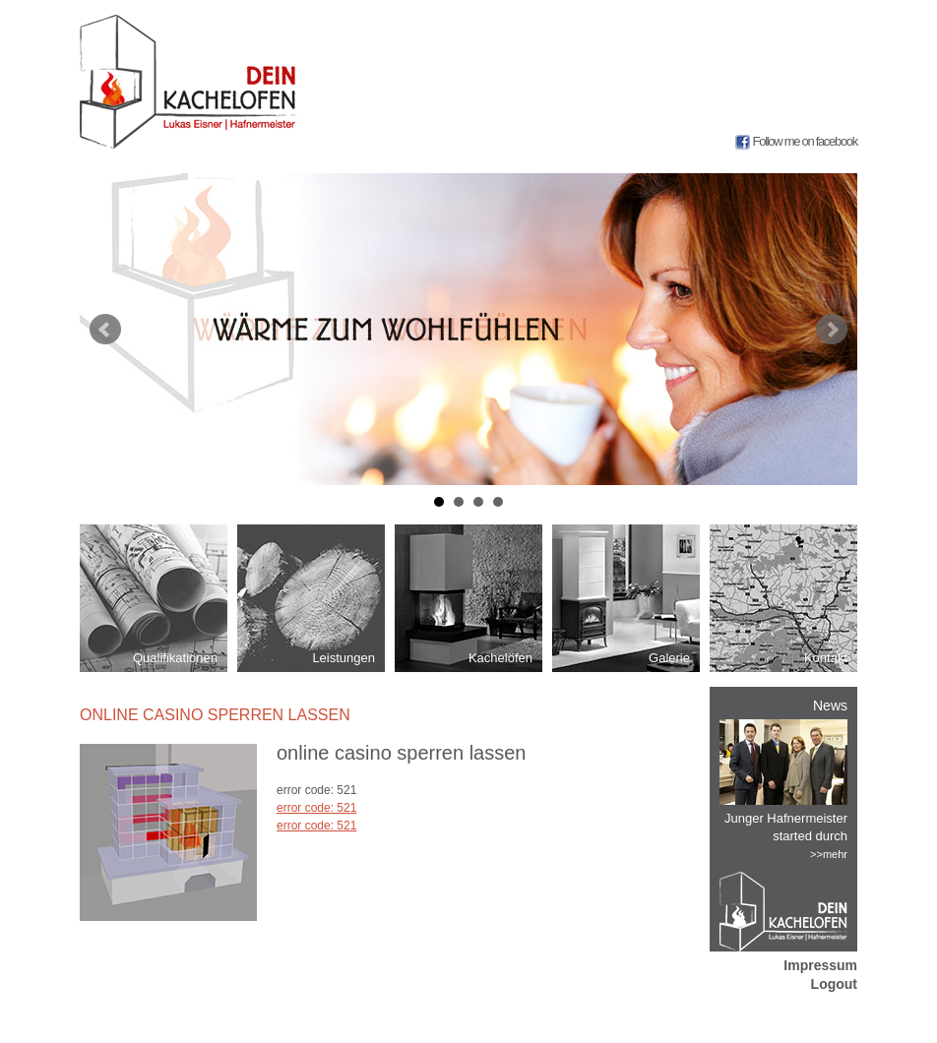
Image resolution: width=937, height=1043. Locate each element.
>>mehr (828, 854)
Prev (105, 329)
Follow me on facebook (805, 141)
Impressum (820, 965)
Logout (834, 984)
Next (831, 329)
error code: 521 (316, 808)
